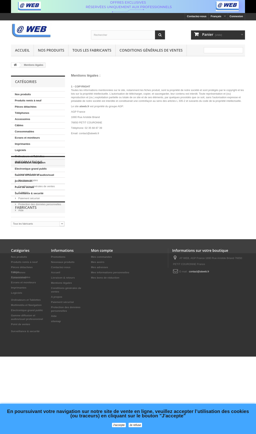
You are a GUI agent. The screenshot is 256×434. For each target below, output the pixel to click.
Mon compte (102, 315)
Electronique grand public (31, 168)
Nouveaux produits (63, 326)
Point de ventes (24, 187)
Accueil (22, 50)
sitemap (56, 386)
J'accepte (119, 425)
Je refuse (135, 425)
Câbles (19, 125)
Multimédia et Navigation (30, 162)
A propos (23, 237)
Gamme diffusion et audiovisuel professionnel (34, 177)
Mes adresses (99, 332)
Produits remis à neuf (28, 100)
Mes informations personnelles (110, 337)
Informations (28, 208)
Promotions (58, 321)
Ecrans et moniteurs (27, 137)
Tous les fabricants (91, 50)
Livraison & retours (29, 219)
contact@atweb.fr (199, 336)
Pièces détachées (25, 106)
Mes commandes (101, 321)
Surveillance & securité (29, 193)
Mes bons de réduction (105, 342)
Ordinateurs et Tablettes (30, 156)
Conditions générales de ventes (151, 50)
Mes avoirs (97, 326)
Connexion (236, 16)
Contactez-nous (197, 16)
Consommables (24, 131)
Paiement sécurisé (29, 243)
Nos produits (51, 50)
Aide (21, 255)
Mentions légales (28, 225)
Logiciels (20, 150)
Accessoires (22, 119)
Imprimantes (22, 143)
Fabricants (26, 270)
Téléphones (22, 112)
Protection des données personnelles (39, 249)
